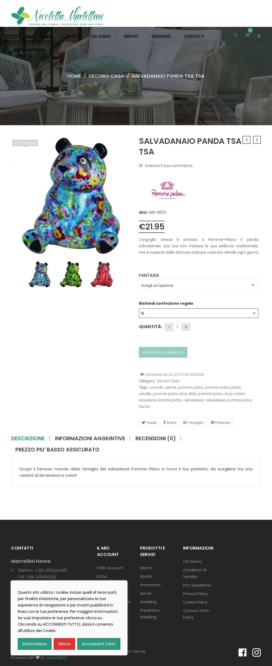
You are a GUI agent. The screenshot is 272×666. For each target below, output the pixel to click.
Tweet (149, 422)
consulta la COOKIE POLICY (82, 630)
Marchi (146, 568)
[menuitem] (45, 36)
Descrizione (28, 438)
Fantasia (149, 275)
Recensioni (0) (155, 438)
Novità (146, 576)
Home (74, 76)
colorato (156, 387)
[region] (69, 617)
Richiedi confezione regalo (166, 303)
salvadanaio (194, 400)
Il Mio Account (110, 568)
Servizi (145, 593)
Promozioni (150, 585)
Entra (102, 576)
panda (170, 387)
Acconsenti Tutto (99, 644)
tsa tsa (144, 406)
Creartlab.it (56, 657)
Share (170, 422)
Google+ (193, 422)
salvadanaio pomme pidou (229, 400)
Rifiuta (64, 644)
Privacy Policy (195, 593)
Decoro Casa (106, 76)
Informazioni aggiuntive (90, 438)
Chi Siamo (192, 561)
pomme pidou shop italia (174, 394)
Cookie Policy (195, 602)
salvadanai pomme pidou (160, 400)
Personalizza (35, 644)
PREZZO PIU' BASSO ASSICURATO (57, 449)
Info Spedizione (197, 585)
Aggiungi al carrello (163, 352)
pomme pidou (190, 387)
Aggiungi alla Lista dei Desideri (160, 374)
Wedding (148, 602)
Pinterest (220, 422)
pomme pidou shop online (221, 394)
